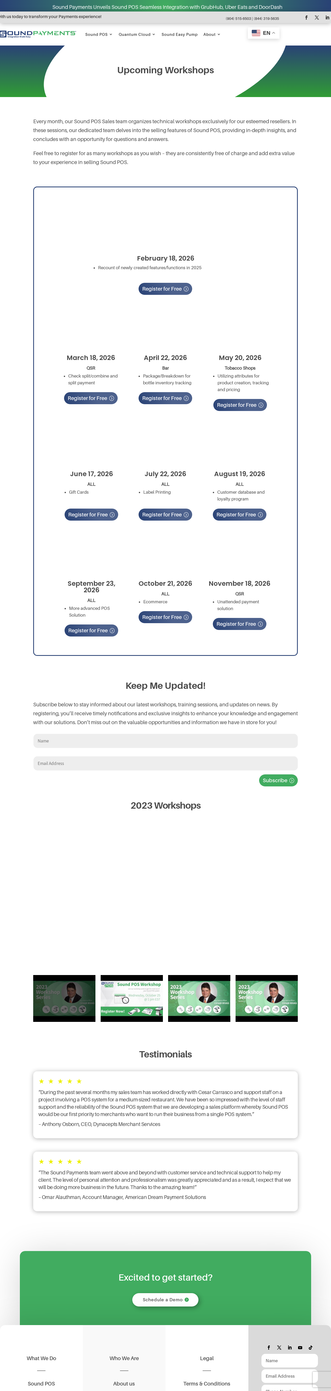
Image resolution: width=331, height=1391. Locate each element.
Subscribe (275, 780)
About (209, 34)
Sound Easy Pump (180, 34)
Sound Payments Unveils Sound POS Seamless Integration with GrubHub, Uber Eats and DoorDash (188, 7)
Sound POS (96, 34)
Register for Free (162, 289)
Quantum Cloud (135, 34)
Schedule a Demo (163, 1300)
